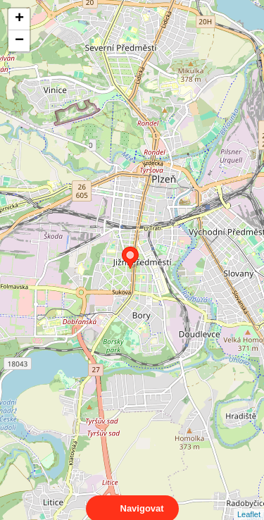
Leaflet (248, 501)
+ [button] (19, 19)
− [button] (19, 40)
